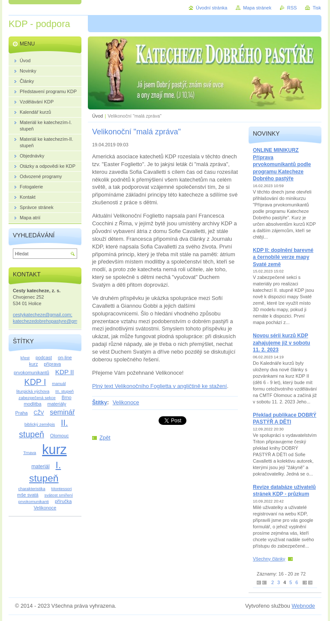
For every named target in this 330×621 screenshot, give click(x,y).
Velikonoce (126, 402)
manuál (59, 383)
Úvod (97, 115)
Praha (21, 412)
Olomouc (59, 435)
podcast (44, 357)
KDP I (35, 382)
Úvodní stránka (211, 7)
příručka (63, 501)
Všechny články (269, 558)
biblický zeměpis (39, 424)
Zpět (105, 437)
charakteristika (31, 488)
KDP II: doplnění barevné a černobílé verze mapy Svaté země (283, 257)
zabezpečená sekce (36, 397)
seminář (62, 412)
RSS (292, 7)
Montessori (61, 488)
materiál (40, 466)
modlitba (32, 403)
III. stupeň (64, 391)
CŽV (39, 413)
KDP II (64, 372)
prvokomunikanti (33, 501)
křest (25, 357)
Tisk (316, 7)
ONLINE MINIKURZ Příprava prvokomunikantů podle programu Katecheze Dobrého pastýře (282, 164)
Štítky (99, 402)
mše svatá (28, 494)
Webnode (303, 606)
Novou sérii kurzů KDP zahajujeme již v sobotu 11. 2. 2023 (281, 343)
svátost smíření (59, 495)
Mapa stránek (257, 7)
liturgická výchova (32, 391)
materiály (56, 403)
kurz (54, 449)
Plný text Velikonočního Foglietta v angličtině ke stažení (159, 386)
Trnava (29, 452)
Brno (67, 397)
